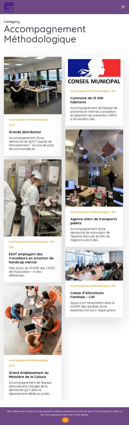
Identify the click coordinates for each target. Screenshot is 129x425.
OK (65, 420)
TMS (11, 252)
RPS (113, 91)
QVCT (12, 124)
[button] (123, 7)
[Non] (124, 416)
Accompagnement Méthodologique (28, 119)
